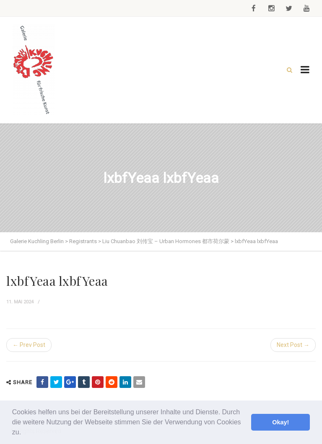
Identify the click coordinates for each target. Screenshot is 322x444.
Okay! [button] (280, 422)
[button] (24, 433)
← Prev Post (29, 344)
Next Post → (293, 344)
